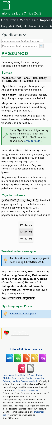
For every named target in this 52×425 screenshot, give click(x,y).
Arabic (43, 26)
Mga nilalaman (11, 34)
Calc (35, 20)
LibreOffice (9, 20)
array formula (32, 141)
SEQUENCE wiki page (23, 313)
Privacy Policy (35, 374)
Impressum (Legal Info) (14, 374)
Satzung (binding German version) (20, 381)
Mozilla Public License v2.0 (26, 390)
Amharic (30, 26)
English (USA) (11, 26)
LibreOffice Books (26, 349)
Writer (25, 20)
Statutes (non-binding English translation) (24, 378)
